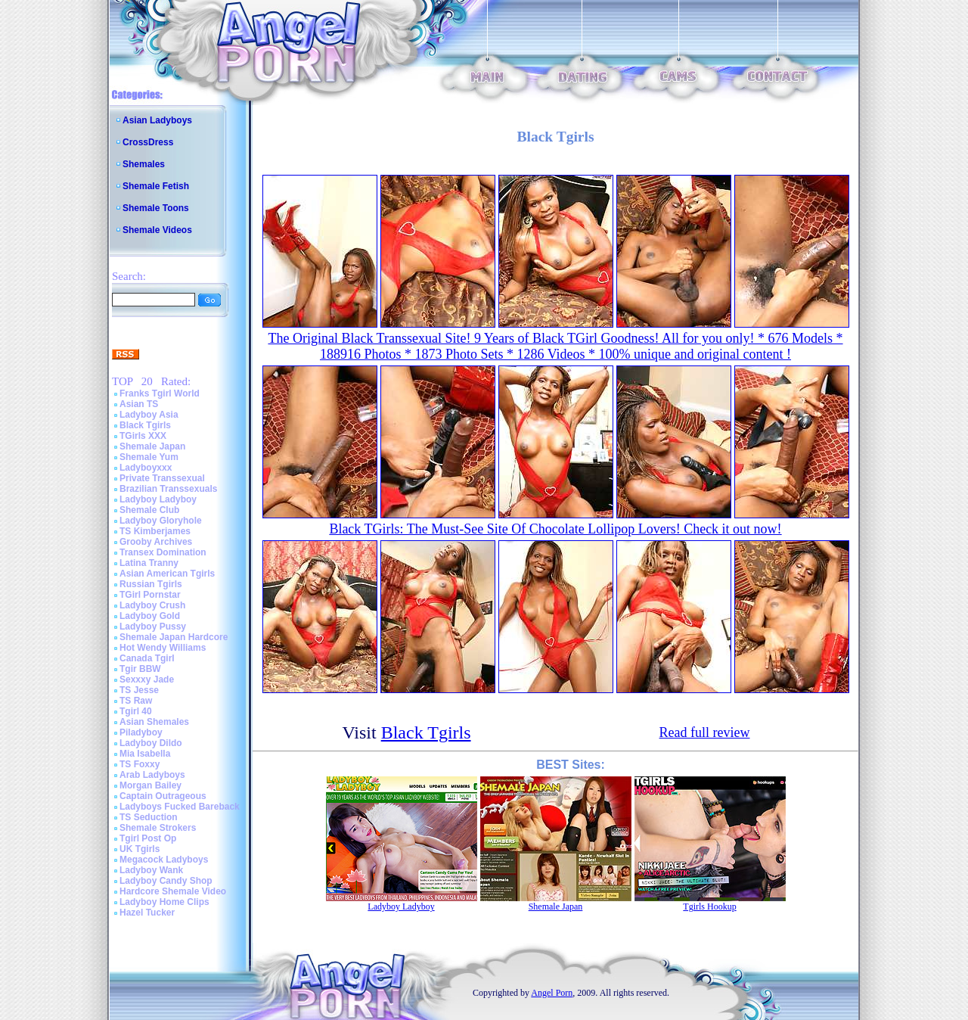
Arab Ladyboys (152, 775)
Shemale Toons (156, 208)
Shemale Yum (148, 457)
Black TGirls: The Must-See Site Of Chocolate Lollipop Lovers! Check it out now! (555, 528)
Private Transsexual (162, 478)
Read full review (704, 732)
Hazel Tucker (147, 912)
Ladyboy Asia (148, 414)
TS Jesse (139, 690)
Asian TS (138, 404)
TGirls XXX (142, 436)
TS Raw (135, 700)
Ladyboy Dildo (150, 743)
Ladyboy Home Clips (164, 902)
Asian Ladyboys (157, 120)
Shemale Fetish (156, 186)
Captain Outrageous (162, 796)
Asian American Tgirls (167, 573)
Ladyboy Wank (151, 870)
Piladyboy (141, 732)
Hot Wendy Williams (162, 647)
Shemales (144, 164)
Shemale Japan (152, 446)
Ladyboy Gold (149, 616)
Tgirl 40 (135, 711)
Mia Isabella (144, 753)
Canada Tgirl (147, 658)
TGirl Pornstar (150, 594)
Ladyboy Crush (152, 605)
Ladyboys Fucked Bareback (179, 806)
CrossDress (148, 142)
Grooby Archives (155, 541)
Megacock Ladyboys (163, 859)
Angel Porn (551, 992)
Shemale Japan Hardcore (173, 637)
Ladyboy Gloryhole (160, 520)
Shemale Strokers (157, 828)
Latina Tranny (148, 563)
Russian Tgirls (150, 584)
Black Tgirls (145, 425)
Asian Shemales (154, 722)
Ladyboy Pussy (152, 626)
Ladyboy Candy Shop (166, 880)
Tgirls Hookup (709, 906)
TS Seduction (148, 817)
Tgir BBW (140, 669)
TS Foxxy (139, 764)
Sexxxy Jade (146, 679)
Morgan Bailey (150, 785)
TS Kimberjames (155, 531)
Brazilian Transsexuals (168, 489)
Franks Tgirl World (159, 393)
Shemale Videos (157, 230)
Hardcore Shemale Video (172, 891)
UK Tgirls (139, 849)
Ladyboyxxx (145, 467)
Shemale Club (149, 510)
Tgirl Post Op (147, 838)
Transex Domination (162, 552)
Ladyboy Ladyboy (158, 499)
